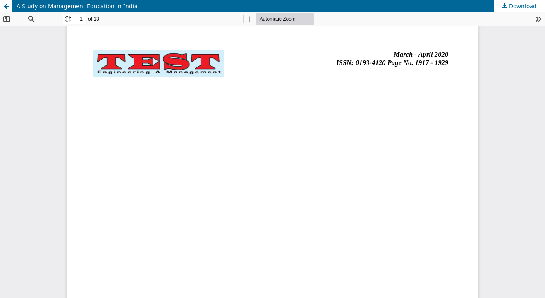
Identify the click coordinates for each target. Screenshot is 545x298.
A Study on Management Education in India (77, 6)
